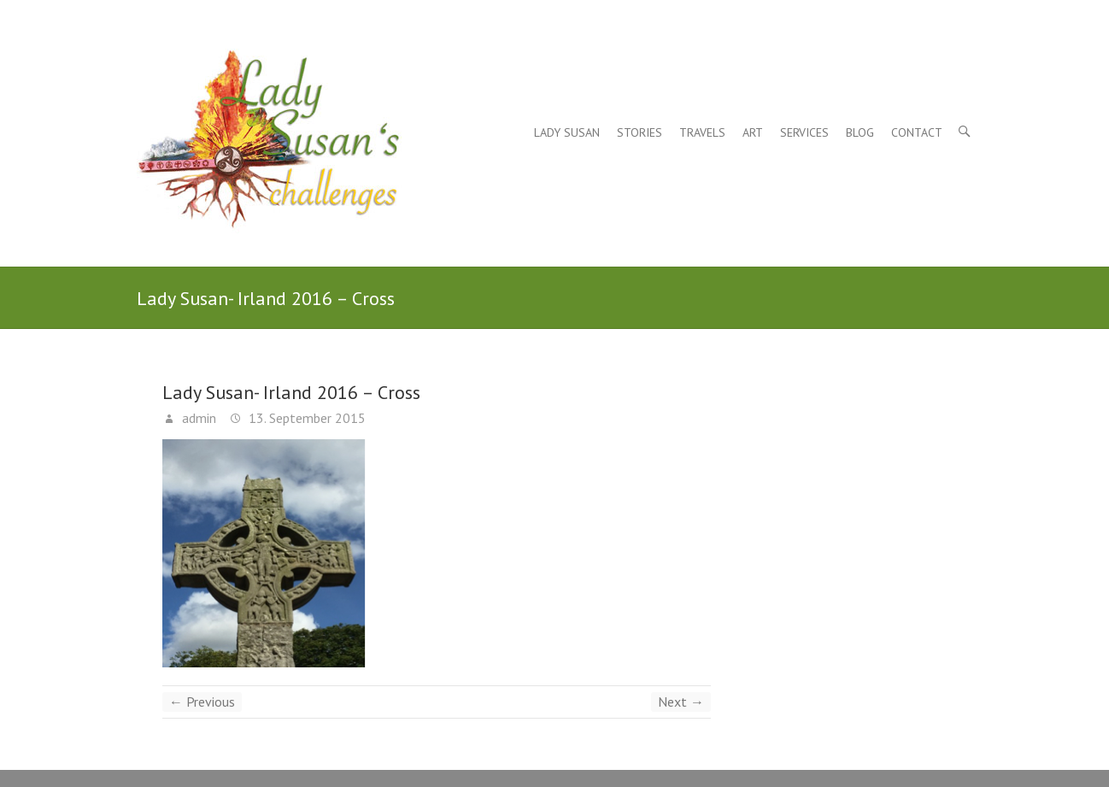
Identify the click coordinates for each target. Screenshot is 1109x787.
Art (752, 132)
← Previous (202, 701)
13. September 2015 (305, 417)
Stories (639, 132)
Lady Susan (567, 132)
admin (197, 417)
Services (804, 132)
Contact (916, 132)
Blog (860, 132)
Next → (681, 701)
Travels (702, 132)
